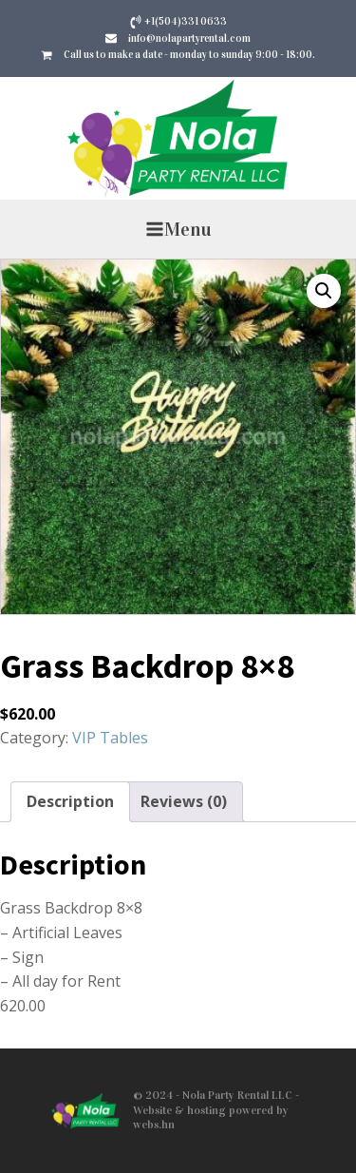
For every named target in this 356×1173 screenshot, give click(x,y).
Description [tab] (70, 801)
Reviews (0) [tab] (184, 801)
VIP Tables (110, 737)
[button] (324, 291)
